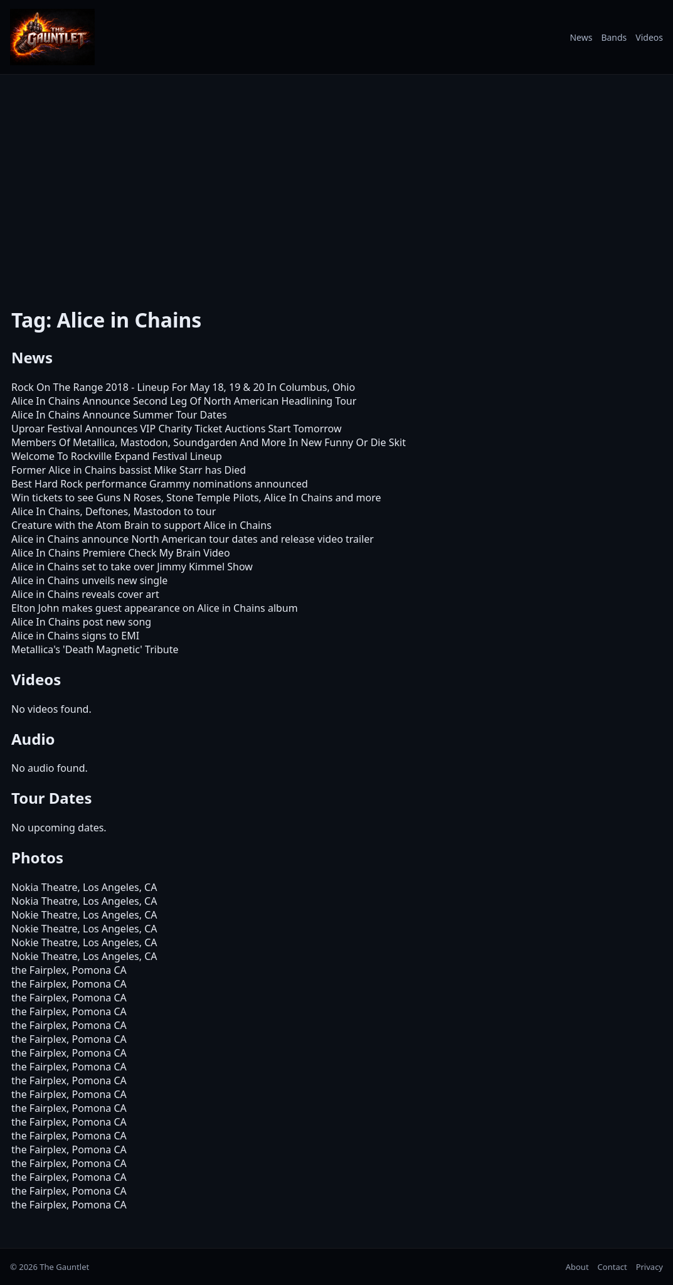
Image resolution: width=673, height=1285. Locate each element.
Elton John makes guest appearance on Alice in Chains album (154, 608)
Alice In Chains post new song (81, 622)
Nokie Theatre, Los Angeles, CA (84, 915)
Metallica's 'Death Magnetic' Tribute (94, 649)
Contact (612, 1266)
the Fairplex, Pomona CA (69, 970)
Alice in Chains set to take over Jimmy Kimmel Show (132, 566)
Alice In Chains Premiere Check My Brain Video (120, 553)
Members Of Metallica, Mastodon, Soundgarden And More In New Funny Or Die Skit (208, 442)
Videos (649, 37)
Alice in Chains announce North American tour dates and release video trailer (192, 539)
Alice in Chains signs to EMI (75, 635)
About (577, 1266)
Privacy (649, 1266)
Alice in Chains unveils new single (89, 580)
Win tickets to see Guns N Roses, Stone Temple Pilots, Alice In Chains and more (196, 497)
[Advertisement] (336, 187)
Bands (614, 37)
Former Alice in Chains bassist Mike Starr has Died (128, 470)
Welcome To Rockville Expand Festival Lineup (116, 456)
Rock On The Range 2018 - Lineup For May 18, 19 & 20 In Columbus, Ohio (183, 387)
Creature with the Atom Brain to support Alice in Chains (141, 525)
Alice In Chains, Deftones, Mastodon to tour (113, 511)
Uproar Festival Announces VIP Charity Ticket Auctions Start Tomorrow (176, 428)
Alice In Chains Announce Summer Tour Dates (119, 415)
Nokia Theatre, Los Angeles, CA (84, 887)
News (581, 37)
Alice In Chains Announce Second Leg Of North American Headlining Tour (183, 401)
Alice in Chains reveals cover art (85, 594)
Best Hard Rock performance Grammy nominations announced (159, 484)
